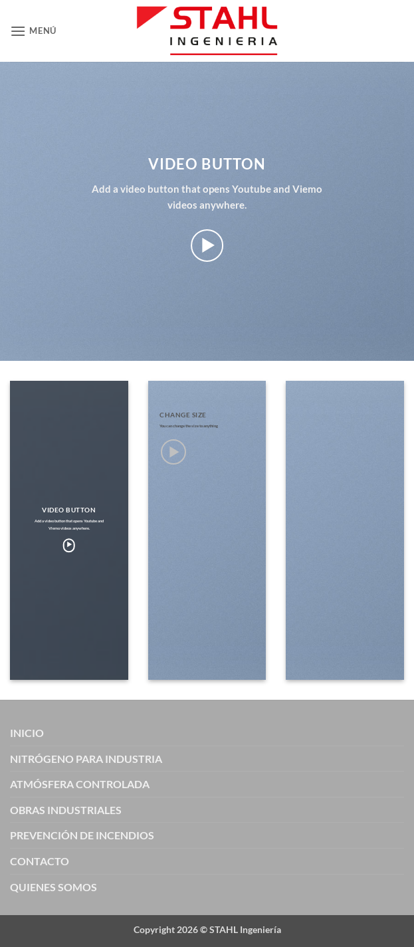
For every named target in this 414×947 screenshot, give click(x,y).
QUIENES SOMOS (53, 887)
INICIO (27, 732)
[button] (33, 31)
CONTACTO (39, 861)
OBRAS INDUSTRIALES (66, 809)
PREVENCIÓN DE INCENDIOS (82, 835)
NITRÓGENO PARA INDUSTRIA (86, 758)
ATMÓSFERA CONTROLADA (80, 784)
